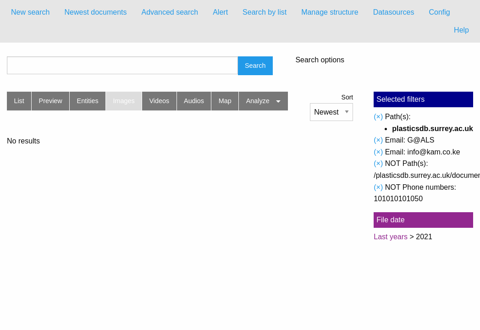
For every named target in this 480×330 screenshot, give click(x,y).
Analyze (258, 100)
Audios (194, 100)
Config (439, 12)
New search (30, 12)
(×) (378, 117)
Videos (159, 100)
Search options (319, 60)
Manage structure (330, 12)
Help (461, 30)
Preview (50, 100)
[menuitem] (30, 12)
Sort (347, 97)
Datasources (393, 12)
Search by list (265, 12)
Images (124, 100)
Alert (220, 12)
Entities (88, 100)
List (19, 100)
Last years (391, 237)
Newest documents (95, 12)
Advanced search (170, 12)
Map (225, 100)
